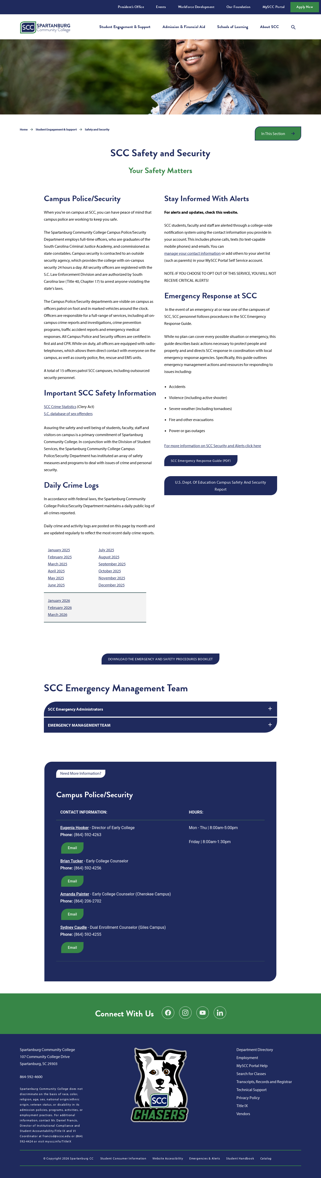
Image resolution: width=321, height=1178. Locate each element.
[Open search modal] (293, 26)
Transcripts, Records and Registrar (264, 1081)
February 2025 (60, 556)
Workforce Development (196, 7)
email (72, 848)
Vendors (243, 1113)
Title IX (242, 1105)
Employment (247, 1057)
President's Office (131, 7)
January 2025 (59, 549)
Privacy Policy (248, 1097)
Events (161, 7)
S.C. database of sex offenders (68, 413)
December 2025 (112, 584)
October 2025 (110, 570)
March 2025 (57, 563)
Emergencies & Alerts (204, 1158)
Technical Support (251, 1089)
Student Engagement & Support (124, 27)
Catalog (266, 1158)
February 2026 (60, 607)
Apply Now (304, 7)
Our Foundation (238, 7)
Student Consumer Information (123, 1158)
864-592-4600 (31, 1076)
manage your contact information (192, 253)
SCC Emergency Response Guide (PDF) (201, 460)
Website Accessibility (167, 1158)
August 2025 (109, 556)
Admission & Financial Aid (184, 27)
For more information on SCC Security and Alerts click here (212, 445)
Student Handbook (240, 1158)
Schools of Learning (232, 27)
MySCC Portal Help (252, 1065)
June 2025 (56, 584)
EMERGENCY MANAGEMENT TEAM (160, 725)
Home (24, 129)
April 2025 (56, 570)
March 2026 (57, 614)
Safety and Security (97, 129)
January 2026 (59, 600)
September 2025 (112, 563)
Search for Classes (251, 1073)
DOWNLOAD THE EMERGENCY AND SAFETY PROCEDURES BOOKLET (160, 659)
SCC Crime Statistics (60, 406)
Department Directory (254, 1049)
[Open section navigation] (278, 133)
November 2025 (112, 577)
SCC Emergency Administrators (160, 709)
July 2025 (106, 549)
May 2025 (56, 577)
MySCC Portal (274, 7)
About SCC (269, 27)
